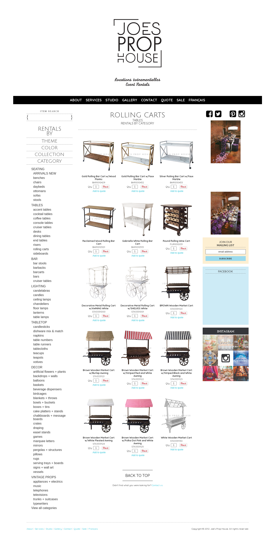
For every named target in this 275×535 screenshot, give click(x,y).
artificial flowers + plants (49, 371)
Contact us (157, 485)
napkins (38, 335)
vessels (38, 471)
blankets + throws (45, 398)
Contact (149, 100)
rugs (36, 458)
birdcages (40, 393)
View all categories (44, 508)
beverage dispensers (47, 389)
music (37, 486)
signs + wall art (43, 467)
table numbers (43, 340)
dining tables (42, 236)
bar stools (40, 263)
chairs (37, 182)
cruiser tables (42, 227)
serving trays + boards (48, 463)
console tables (43, 222)
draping (38, 427)
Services (94, 100)
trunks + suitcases (45, 499)
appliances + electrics (48, 481)
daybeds (39, 186)
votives (38, 362)
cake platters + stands (48, 411)
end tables (40, 240)
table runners (42, 344)
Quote (167, 100)
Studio (111, 100)
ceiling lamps (42, 299)
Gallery (129, 100)
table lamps (41, 317)
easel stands (42, 432)
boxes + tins (41, 406)
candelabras (41, 290)
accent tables (42, 209)
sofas (37, 195)
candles (38, 295)
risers (37, 244)
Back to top (137, 475)
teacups (38, 353)
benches (39, 177)
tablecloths (40, 348)
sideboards (40, 253)
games (37, 436)
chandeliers (41, 303)
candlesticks (41, 326)
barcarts (38, 272)
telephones (40, 490)
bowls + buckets (44, 402)
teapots (38, 357)
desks (37, 231)
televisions (40, 494)
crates (37, 423)
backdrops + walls (45, 376)
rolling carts (41, 249)
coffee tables (42, 218)
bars (36, 276)
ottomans (39, 191)
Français (197, 100)
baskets (38, 384)
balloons (39, 380)
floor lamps (40, 308)
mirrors (38, 445)
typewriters (40, 503)
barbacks (39, 267)
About (76, 100)
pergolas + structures (47, 449)
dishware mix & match (48, 331)
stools (37, 199)
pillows (37, 454)
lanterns (38, 312)
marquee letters (44, 441)
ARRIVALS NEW (44, 173)
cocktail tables (43, 214)
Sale (181, 100)
